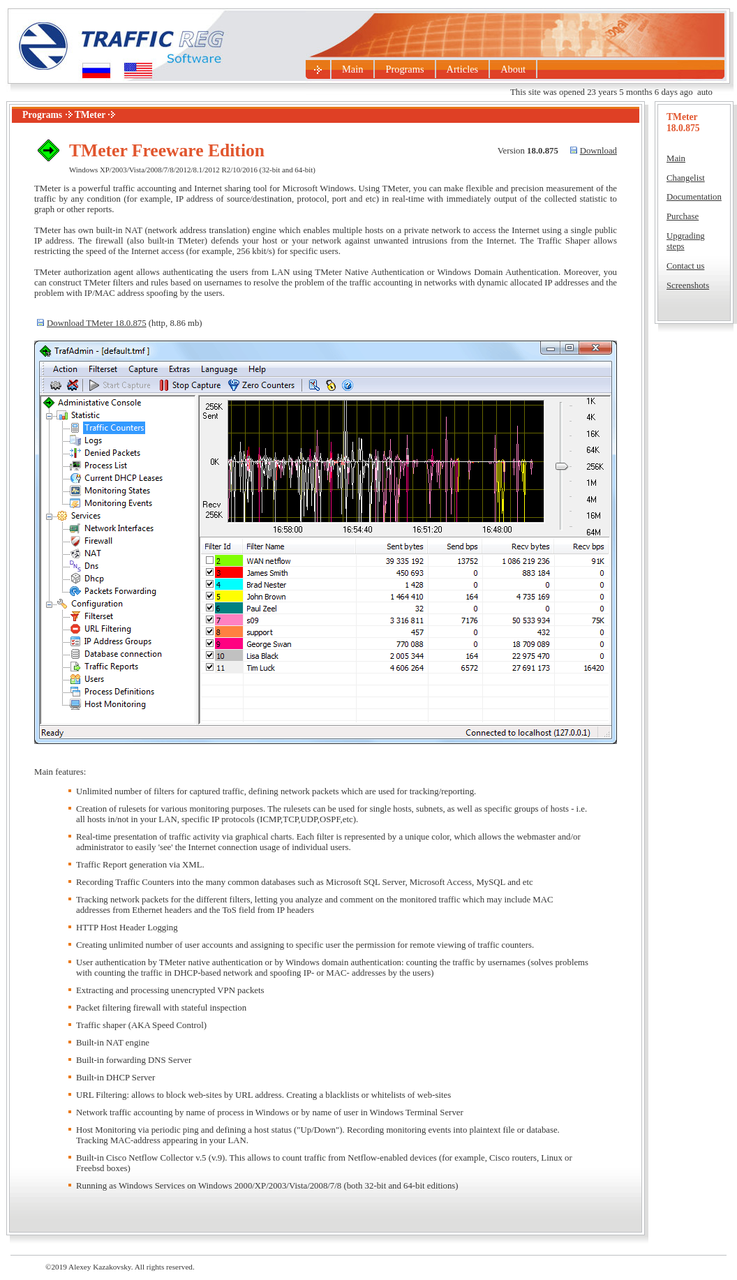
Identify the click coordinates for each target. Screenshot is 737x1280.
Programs (404, 69)
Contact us (685, 266)
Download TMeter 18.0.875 (97, 323)
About (513, 69)
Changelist (686, 178)
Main (352, 69)
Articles (463, 69)
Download (598, 151)
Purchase (683, 216)
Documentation (694, 197)
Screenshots (688, 285)
